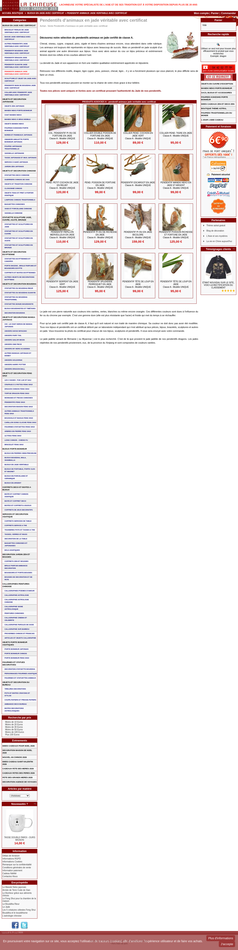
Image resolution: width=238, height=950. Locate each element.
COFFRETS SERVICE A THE (15, 525)
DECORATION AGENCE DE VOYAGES (19, 782)
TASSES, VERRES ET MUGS (15, 534)
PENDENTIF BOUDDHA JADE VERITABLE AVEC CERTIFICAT (16, 52)
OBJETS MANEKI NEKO (14, 124)
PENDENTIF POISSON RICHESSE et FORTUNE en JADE (176, 235)
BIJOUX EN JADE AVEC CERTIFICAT (45, 13)
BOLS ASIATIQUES (12, 550)
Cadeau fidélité (9, 873)
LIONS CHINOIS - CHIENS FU (16, 440)
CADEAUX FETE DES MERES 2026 (18, 769)
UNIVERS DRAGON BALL (14, 369)
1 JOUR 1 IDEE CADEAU (212, 120)
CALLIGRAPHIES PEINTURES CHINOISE (15, 585)
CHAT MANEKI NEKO (13, 115)
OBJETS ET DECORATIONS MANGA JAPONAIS (18, 318)
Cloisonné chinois (13, 188)
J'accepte (227, 944)
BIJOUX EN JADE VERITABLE (16, 465)
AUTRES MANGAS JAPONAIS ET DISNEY (17, 354)
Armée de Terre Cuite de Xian (16, 890)
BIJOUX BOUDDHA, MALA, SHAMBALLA (15, 459)
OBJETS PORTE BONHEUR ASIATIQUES (14, 643)
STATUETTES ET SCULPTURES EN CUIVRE (18, 232)
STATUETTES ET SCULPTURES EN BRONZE (18, 246)
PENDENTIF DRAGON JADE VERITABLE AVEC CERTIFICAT (16, 59)
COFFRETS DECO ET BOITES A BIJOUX (16, 488)
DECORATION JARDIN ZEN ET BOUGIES (16, 555)
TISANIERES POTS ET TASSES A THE (19, 530)
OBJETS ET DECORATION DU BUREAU (15, 683)
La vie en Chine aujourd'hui (219, 241)
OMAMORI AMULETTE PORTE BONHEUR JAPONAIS (16, 140)
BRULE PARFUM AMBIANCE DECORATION (15, 567)
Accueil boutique (12, 13)
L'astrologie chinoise (11, 916)
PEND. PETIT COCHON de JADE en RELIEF (62, 185)
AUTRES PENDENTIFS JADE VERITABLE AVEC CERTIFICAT (16, 45)
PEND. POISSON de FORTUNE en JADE (100, 185)
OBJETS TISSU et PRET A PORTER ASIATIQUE (18, 194)
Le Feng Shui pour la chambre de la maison (19, 899)
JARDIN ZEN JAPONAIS (14, 166)
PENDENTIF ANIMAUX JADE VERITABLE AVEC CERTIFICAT (16, 73)
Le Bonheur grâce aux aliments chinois (16, 894)
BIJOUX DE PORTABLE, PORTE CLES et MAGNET (19, 470)
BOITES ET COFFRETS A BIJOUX (17, 505)
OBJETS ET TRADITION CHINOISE (18, 184)
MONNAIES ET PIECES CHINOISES (18, 398)
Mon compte (201, 13)
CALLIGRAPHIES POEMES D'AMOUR (19, 591)
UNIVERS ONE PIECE (13, 344)
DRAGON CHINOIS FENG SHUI (16, 389)
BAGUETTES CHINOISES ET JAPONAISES (15, 544)
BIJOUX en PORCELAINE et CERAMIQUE (16, 477)
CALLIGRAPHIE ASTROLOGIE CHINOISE (16, 601)
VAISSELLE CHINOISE (13, 213)
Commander (228, 13)
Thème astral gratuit (216, 225)
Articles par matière (19, 788)
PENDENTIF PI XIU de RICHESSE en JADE (100, 235)
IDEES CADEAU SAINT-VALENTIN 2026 (17, 763)
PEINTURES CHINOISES (14, 613)
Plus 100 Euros (12, 734)
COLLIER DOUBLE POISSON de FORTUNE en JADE (100, 136)
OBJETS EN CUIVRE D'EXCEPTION (217, 84)
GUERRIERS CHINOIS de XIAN (16, 180)
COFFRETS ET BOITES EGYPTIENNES (19, 273)
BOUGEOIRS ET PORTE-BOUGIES (18, 573)
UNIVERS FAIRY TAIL (12, 335)
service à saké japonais (16, 162)
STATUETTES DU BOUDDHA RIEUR (18, 288)
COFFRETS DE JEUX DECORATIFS (18, 510)
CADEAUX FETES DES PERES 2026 (18, 773)
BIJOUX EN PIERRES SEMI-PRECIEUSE (20, 453)
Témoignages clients (218, 249)
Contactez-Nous (10, 876)
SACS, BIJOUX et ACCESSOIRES (216, 93)
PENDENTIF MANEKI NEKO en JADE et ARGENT (175, 185)
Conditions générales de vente (16, 867)
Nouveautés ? (19, 804)
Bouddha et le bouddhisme (14, 913)
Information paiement (12, 870)
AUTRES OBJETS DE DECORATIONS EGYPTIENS (19, 278)
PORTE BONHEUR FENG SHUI (16, 658)
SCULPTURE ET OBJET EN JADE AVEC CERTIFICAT (20, 80)
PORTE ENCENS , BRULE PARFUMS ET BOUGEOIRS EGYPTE (20, 267)
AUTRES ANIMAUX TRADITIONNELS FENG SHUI (19, 412)
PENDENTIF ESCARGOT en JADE (138, 183)
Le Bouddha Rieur (10, 904)
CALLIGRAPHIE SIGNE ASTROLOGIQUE (13, 608)
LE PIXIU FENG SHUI (12, 436)
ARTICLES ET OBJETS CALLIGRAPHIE (20, 638)
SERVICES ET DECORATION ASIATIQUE (15, 515)
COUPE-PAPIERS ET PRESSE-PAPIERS (20, 700)
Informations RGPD (11, 859)
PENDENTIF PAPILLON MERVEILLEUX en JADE (62, 235)
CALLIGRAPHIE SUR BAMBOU (16, 629)
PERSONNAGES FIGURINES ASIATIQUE (20, 673)
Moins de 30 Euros (14, 727)
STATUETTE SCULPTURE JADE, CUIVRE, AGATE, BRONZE (16, 218)
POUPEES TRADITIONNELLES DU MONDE (216, 114)
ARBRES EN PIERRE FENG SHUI (17, 431)
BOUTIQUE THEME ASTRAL (214, 108)
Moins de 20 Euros (14, 724)
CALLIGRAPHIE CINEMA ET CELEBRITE (15, 619)
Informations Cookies (12, 861)
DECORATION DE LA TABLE (15, 539)
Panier (215, 13)
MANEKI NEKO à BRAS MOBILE (17, 119)
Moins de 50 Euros (14, 729)
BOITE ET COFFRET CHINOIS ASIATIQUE (16, 495)
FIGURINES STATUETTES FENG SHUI (19, 427)
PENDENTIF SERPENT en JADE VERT (62, 284)
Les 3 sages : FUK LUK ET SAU (17, 380)
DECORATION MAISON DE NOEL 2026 (17, 751)
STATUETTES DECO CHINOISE (16, 175)
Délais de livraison (10, 856)
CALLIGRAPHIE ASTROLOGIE (16, 595)
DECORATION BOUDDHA (14, 313)
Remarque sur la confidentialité (16, 864)
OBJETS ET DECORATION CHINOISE (19, 171)
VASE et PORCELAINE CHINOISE (18, 209)
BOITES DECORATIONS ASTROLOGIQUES (14, 709)
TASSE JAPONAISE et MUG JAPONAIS (20, 158)
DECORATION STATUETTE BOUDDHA (19, 669)
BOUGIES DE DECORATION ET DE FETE (18, 578)
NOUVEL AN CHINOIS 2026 (14, 757)
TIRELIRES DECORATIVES (15, 689)
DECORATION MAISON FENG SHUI (18, 407)
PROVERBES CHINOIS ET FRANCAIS (19, 633)
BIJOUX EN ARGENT (12, 483)
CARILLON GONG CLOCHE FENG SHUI (20, 422)
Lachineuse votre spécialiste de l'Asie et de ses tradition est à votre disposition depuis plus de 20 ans (128, 4)
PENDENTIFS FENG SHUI (14, 402)
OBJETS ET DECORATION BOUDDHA (19, 284)
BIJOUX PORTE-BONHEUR (14, 449)
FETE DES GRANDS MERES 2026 (17, 777)
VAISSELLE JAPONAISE (14, 153)
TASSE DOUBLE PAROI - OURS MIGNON (19, 838)
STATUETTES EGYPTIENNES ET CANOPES (17, 260)
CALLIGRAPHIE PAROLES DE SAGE (19, 625)
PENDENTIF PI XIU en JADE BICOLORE (138, 235)
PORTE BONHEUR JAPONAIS (16, 649)
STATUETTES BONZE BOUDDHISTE (18, 304)
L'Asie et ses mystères (217, 236)
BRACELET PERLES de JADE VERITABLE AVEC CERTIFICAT (16, 31)
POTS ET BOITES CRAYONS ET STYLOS (17, 694)
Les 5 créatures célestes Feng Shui (18, 910)
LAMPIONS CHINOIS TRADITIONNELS (19, 200)
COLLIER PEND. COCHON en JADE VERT (138, 136)
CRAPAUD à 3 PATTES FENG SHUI (18, 384)
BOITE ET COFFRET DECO (15, 501)
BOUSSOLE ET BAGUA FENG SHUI (18, 418)
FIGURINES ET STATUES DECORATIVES (13, 663)
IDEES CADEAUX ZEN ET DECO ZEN (218, 104)
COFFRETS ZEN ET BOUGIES (16, 561)
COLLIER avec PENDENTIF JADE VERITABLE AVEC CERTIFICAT (18, 93)
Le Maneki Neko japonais (14, 887)
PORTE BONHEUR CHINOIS (15, 653)
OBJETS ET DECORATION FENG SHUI (17, 374)
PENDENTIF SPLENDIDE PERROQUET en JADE (100, 284)
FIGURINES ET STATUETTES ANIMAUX (20, 678)
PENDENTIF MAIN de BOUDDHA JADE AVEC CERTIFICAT (20, 86)
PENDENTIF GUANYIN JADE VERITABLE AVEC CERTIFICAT (16, 66)
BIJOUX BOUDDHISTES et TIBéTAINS (19, 308)
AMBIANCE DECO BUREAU (15, 704)
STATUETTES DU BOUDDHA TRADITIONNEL (15, 298)
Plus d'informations (220, 938)
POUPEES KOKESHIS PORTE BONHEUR (16, 129)
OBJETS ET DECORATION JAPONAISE (14, 100)
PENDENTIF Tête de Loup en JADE (138, 284)
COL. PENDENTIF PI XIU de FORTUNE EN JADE (62, 136)
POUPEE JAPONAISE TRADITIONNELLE (13, 147)
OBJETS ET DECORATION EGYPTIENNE (14, 253)
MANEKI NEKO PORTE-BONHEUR (18, 110)
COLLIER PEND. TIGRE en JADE (175, 134)
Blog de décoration (215, 231)
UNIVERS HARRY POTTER (15, 364)
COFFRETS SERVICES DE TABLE (17, 521)
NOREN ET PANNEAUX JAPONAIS (18, 135)
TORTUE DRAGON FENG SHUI (16, 393)
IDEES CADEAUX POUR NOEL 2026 (18, 746)
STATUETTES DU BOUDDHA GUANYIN (19, 293)
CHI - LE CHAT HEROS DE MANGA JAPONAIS (18, 325)
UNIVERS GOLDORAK (13, 360)
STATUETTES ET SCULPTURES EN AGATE (18, 239)
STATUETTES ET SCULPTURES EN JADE (18, 225)
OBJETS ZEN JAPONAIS (14, 106)
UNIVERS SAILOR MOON (14, 340)
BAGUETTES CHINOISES (14, 204)
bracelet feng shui (13, 445)
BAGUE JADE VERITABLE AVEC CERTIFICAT (17, 38)
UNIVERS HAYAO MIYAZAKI (15, 331)
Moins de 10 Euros (14, 722)
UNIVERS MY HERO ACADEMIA (17, 349)
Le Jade (6, 907)
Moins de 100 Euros (14, 732)
